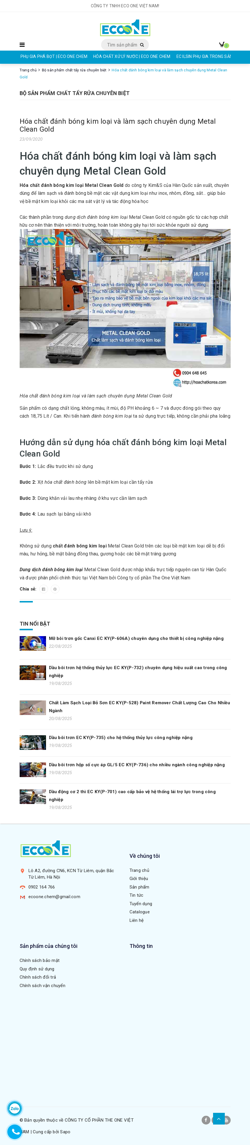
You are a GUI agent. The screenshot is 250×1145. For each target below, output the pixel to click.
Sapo (65, 1131)
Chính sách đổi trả (38, 977)
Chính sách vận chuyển (42, 985)
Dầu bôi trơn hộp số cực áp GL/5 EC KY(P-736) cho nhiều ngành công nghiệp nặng (137, 764)
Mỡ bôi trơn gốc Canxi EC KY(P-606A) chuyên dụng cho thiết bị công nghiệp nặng (136, 638)
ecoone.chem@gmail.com (54, 896)
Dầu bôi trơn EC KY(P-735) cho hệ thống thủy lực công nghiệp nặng (121, 737)
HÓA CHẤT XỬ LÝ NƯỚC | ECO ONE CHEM (132, 56)
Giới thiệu (139, 878)
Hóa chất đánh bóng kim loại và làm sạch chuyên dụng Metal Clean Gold (118, 125)
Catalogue (140, 912)
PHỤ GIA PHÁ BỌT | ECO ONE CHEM (54, 56)
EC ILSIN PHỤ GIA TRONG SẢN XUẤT (210, 56)
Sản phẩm (139, 887)
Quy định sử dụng (37, 969)
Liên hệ (137, 920)
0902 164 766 (41, 887)
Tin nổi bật (35, 624)
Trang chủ (139, 870)
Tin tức (137, 895)
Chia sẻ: (29, 589)
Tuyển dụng (141, 903)
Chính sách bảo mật (40, 960)
